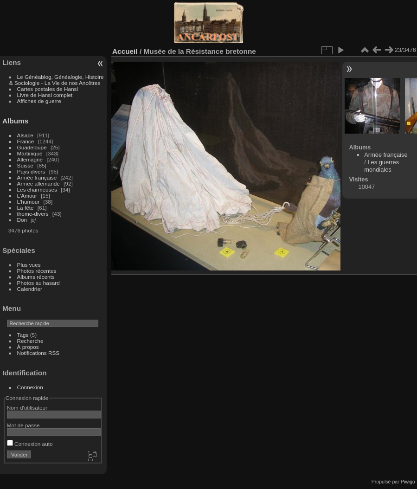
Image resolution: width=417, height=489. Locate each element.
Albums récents (36, 277)
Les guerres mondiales (381, 166)
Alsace (25, 135)
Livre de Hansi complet (45, 95)
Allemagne (30, 159)
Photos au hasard (38, 283)
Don (22, 220)
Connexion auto (30, 444)
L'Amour (27, 196)
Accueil (125, 51)
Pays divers (31, 171)
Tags (23, 335)
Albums (15, 121)
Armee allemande (38, 183)
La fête (25, 208)
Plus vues (29, 265)
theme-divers (33, 214)
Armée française (37, 177)
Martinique (30, 153)
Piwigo (408, 481)
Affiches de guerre (39, 101)
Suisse (25, 165)
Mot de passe (23, 425)
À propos (28, 347)
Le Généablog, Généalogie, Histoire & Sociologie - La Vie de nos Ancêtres (56, 80)
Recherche (30, 341)
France (25, 141)
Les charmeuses (37, 190)
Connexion (30, 387)
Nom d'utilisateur (27, 408)
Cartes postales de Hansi (47, 89)
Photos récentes (37, 271)
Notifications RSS (38, 353)
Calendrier (29, 289)
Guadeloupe (32, 147)
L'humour (28, 202)
